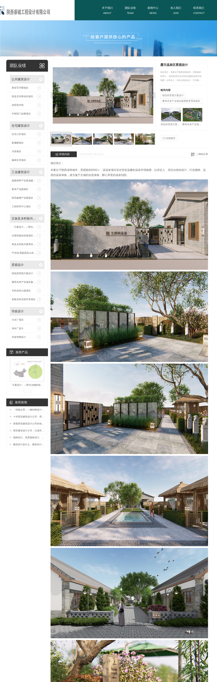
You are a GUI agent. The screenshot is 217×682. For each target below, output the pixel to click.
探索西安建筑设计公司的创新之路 (28, 423)
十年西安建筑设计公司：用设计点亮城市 (28, 416)
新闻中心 (152, 7)
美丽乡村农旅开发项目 (23, 299)
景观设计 (18, 265)
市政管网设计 (19, 337)
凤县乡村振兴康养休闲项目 (26, 244)
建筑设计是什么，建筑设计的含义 (28, 444)
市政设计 (18, 311)
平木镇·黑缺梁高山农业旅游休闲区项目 (27, 252)
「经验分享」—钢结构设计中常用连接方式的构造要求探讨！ (28, 409)
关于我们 (107, 7)
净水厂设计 (18, 328)
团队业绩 (130, 7)
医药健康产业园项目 (22, 197)
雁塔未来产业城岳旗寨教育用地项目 (27, 282)
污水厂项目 (18, 319)
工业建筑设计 (21, 172)
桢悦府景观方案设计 (22, 273)
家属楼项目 (18, 142)
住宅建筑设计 (21, 125)
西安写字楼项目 (20, 87)
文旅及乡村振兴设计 (24, 218)
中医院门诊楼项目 (21, 113)
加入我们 (175, 7)
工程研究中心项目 (21, 206)
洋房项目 (16, 151)
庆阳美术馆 (18, 105)
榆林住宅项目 (19, 160)
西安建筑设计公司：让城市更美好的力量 (28, 430)
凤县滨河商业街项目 (22, 96)
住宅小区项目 (19, 134)
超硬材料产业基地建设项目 (26, 180)
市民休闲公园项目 (21, 290)
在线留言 (169, 138)
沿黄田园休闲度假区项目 (25, 235)
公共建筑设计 (21, 79)
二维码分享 (202, 154)
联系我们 (198, 7)
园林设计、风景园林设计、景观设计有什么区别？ (28, 437)
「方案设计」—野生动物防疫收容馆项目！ (27, 227)
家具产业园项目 (20, 189)
